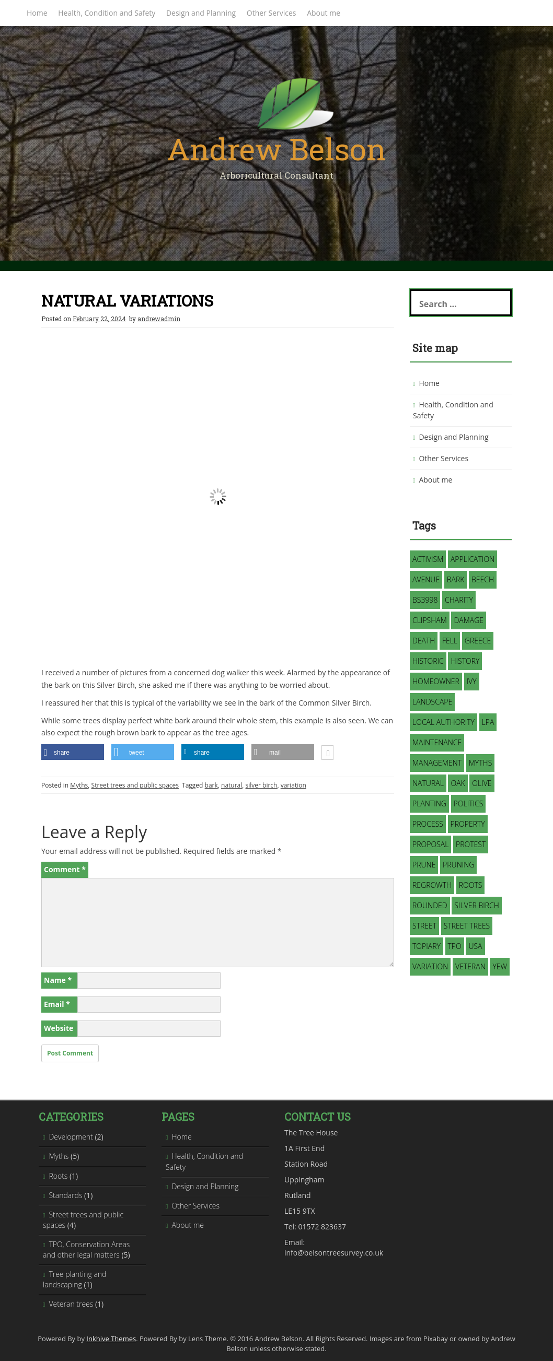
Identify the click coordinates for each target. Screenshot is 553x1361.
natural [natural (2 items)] (428, 783)
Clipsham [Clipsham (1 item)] (429, 620)
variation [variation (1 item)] (430, 966)
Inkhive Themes (111, 1338)
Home (37, 13)
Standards (65, 1195)
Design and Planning (201, 13)
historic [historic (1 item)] (428, 661)
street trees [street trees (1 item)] (467, 926)
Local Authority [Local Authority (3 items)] (443, 722)
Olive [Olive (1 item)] (481, 783)
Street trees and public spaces (135, 785)
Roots (58, 1176)
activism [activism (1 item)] (427, 559)
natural (231, 785)
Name (58, 980)
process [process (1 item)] (427, 824)
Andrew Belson (276, 148)
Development (71, 1137)
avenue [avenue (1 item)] (426, 579)
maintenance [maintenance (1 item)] (437, 742)
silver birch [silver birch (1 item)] (476, 905)
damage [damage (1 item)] (468, 620)
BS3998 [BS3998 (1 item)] (424, 600)
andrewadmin (158, 318)
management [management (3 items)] (437, 763)
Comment (65, 869)
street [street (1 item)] (424, 926)
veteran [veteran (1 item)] (470, 966)
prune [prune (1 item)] (423, 865)
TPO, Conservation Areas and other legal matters (86, 1249)
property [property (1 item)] (468, 824)
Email (57, 1004)
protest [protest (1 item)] (471, 844)
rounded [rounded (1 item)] (429, 905)
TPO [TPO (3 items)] (455, 946)
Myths (79, 785)
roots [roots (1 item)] (470, 885)
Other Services (271, 13)
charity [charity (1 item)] (459, 600)
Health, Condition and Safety (106, 13)
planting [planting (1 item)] (429, 803)
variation (293, 785)
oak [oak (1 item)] (458, 783)
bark (211, 785)
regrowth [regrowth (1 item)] (432, 885)
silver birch (262, 785)
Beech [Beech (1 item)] (482, 579)
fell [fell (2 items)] (449, 641)
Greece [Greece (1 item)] (478, 641)
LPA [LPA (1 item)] (488, 722)
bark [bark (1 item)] (456, 579)
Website (58, 1028)
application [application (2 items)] (472, 559)
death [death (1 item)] (423, 641)
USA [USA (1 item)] (475, 946)
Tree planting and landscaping (74, 1279)
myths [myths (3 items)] (480, 763)
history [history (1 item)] (465, 661)
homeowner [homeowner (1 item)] (435, 681)
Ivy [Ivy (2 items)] (472, 681)
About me (323, 13)
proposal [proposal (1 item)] (430, 844)
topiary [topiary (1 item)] (426, 946)
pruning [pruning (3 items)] (458, 865)
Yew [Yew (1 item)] (499, 966)
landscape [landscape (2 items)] (432, 702)
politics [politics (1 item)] (468, 803)
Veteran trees (71, 1304)
